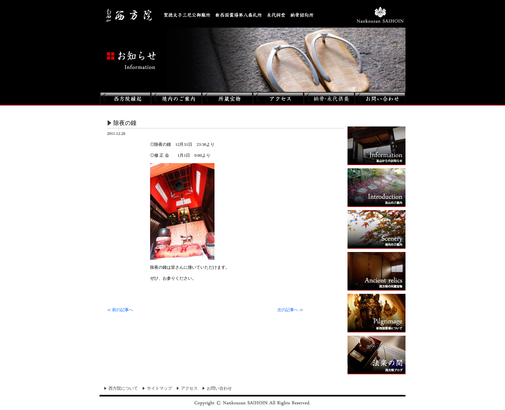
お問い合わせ (219, 388)
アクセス (189, 388)
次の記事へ (290, 310)
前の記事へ (120, 310)
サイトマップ (159, 388)
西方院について (123, 388)
